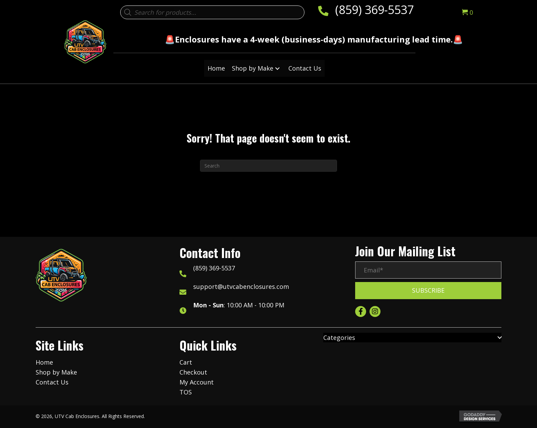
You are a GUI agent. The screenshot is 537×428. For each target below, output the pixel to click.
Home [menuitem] (44, 362)
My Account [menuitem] (196, 382)
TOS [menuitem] (185, 392)
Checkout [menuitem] (193, 372)
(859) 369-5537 (374, 9)
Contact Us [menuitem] (52, 382)
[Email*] (428, 270)
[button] (277, 68)
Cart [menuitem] (185, 362)
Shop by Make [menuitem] (56, 372)
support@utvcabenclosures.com (241, 286)
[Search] (268, 166)
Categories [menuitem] (339, 337)
